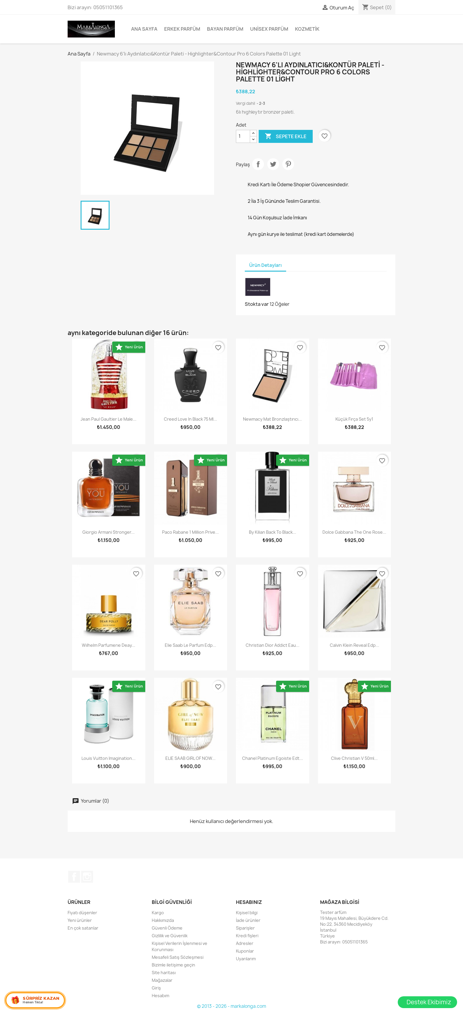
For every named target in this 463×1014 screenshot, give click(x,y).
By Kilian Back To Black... (272, 532)
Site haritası (164, 972)
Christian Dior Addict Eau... (272, 645)
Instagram (87, 877)
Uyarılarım (246, 958)
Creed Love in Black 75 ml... (190, 419)
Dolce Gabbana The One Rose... (354, 532)
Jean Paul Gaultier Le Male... (108, 419)
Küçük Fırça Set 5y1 (354, 419)
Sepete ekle (286, 136)
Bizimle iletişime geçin (173, 965)
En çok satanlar (83, 928)
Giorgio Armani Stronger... (108, 532)
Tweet (273, 164)
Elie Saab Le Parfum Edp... (190, 645)
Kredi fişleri (247, 935)
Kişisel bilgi (246, 912)
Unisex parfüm (269, 29)
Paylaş (258, 164)
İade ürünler (248, 920)
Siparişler (245, 928)
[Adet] (243, 136)
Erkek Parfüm (182, 29)
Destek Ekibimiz (429, 1002)
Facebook (74, 877)
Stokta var (257, 304)
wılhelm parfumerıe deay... (108, 645)
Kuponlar (245, 951)
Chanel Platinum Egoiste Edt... (272, 758)
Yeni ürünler (80, 920)
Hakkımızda (163, 920)
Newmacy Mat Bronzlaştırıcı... (272, 419)
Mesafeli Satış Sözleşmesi (177, 957)
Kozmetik (307, 29)
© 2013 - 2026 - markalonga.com (231, 1006)
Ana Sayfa (144, 29)
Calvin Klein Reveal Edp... (354, 645)
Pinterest (288, 164)
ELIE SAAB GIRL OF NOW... (190, 758)
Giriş (156, 988)
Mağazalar (162, 980)
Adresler (244, 943)
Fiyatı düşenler (82, 912)
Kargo (158, 912)
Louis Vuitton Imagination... (108, 758)
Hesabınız (249, 902)
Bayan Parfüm (225, 29)
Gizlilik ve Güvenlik (170, 935)
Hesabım (160, 995)
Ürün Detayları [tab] (265, 265)
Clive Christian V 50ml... (354, 758)
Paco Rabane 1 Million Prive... (190, 532)
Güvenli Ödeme (167, 928)
